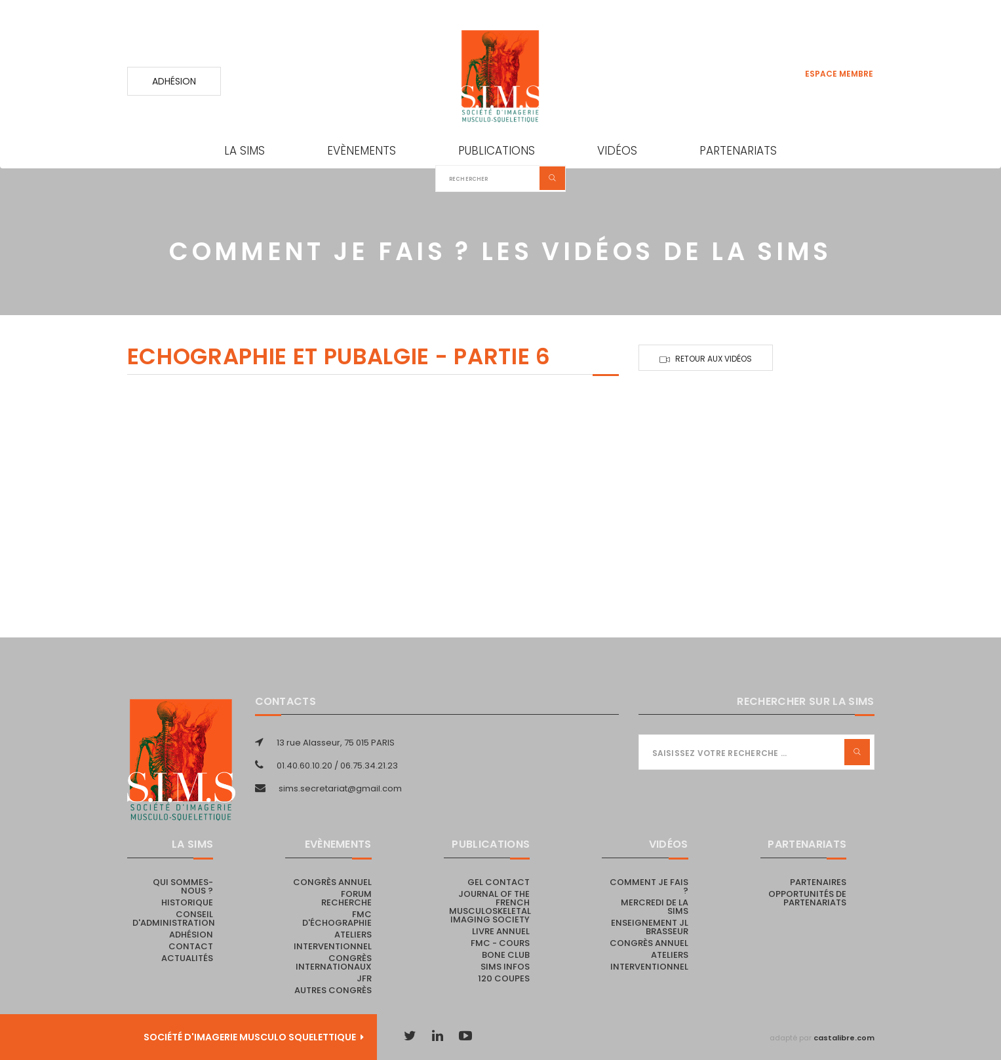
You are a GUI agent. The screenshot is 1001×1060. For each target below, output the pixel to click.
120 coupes (504, 978)
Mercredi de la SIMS (654, 906)
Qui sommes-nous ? (183, 886)
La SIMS (244, 151)
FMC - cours (500, 943)
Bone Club (506, 955)
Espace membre (839, 73)
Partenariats (738, 151)
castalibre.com (844, 1037)
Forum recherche (346, 898)
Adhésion (174, 81)
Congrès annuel (332, 882)
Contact (190, 946)
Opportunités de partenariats (807, 898)
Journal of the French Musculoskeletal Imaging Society (490, 907)
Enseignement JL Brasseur (649, 927)
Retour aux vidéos (713, 358)
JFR (364, 978)
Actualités (187, 958)
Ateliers (353, 934)
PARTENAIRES (818, 882)
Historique (187, 902)
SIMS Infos (505, 966)
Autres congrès (333, 990)
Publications (496, 151)
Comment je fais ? (649, 886)
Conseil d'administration (173, 918)
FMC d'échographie (337, 918)
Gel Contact (498, 882)
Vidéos (617, 151)
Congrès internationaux (334, 962)
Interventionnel (333, 946)
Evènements (361, 151)
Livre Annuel (501, 931)
